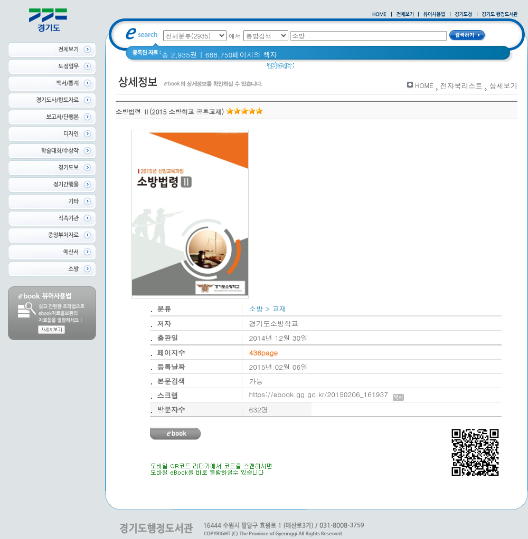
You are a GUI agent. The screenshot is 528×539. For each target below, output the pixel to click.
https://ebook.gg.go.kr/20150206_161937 (326, 394)
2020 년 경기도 (325, 68)
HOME (424, 85)
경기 (366, 68)
